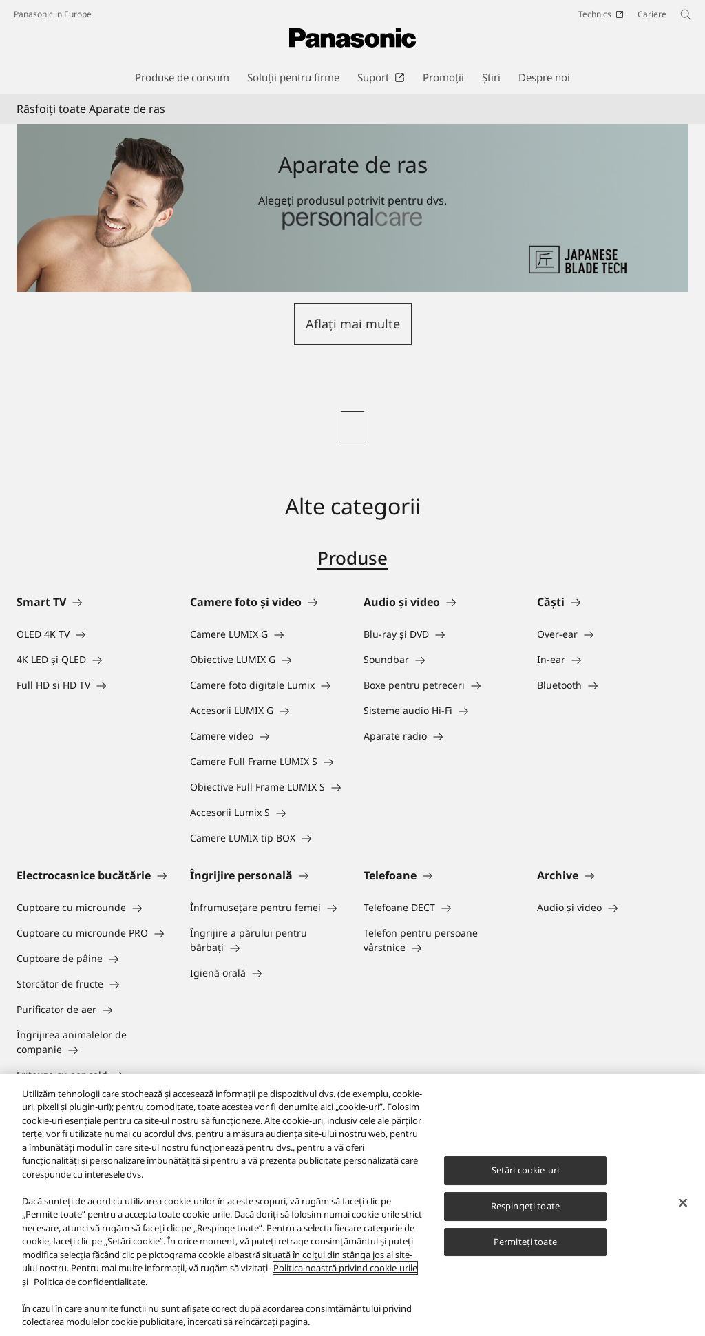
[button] (353, 324)
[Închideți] (683, 1204)
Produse (352, 557)
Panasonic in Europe (53, 14)
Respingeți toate (525, 1206)
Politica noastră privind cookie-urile (345, 1269)
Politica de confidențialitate (89, 1282)
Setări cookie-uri (525, 1171)
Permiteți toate (525, 1242)
